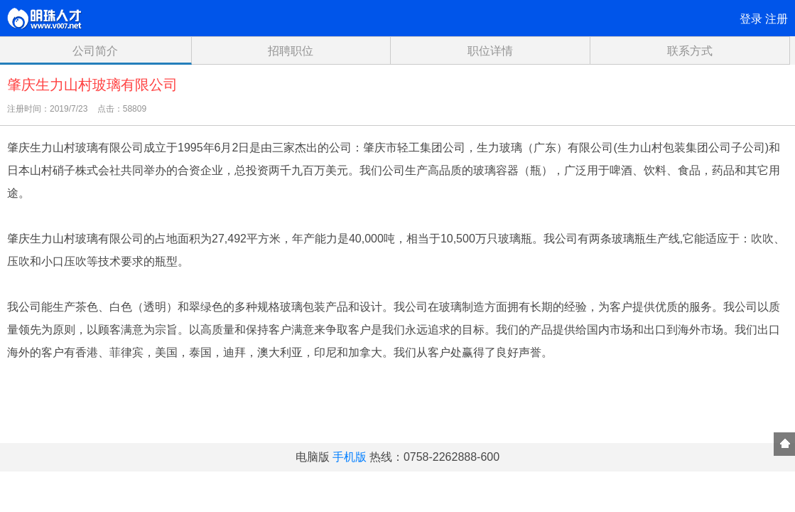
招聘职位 (290, 51)
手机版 (349, 457)
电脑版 (313, 457)
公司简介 (95, 51)
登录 (751, 19)
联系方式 (690, 51)
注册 (776, 19)
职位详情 (490, 51)
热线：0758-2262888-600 (434, 457)
